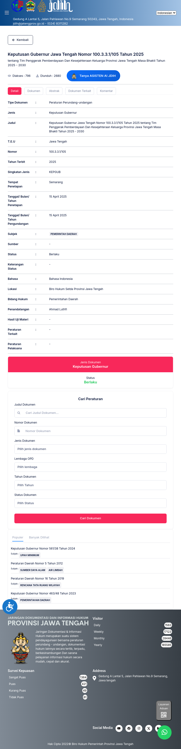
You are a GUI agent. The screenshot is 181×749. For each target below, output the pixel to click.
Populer (17, 537)
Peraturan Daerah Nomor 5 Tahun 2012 (37, 563)
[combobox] (90, 449)
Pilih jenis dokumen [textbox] (31, 449)
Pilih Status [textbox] (25, 503)
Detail (14, 91)
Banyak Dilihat (39, 537)
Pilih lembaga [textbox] (27, 467)
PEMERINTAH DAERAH (64, 234)
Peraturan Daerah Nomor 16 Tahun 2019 (37, 578)
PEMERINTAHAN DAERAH (35, 600)
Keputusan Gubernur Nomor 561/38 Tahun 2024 (43, 548)
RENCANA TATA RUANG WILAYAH (40, 585)
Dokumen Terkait (79, 91)
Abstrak (54, 91)
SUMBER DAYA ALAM (32, 570)
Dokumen (33, 91)
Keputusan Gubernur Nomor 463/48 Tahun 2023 (43, 593)
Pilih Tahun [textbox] (25, 485)
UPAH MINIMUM (29, 555)
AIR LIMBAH (55, 570)
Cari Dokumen (90, 518)
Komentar (106, 91)
